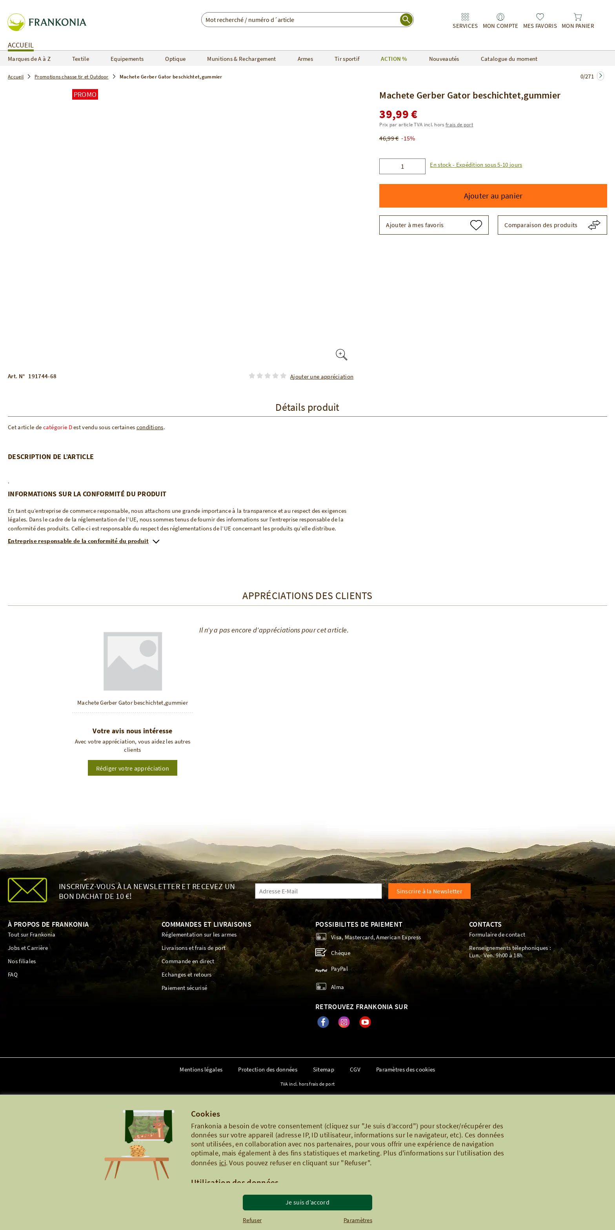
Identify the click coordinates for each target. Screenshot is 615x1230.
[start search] (406, 19)
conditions (150, 427)
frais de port (459, 124)
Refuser (252, 1220)
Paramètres (358, 1220)
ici (222, 1162)
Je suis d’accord (307, 1202)
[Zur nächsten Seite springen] (600, 75)
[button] (474, 164)
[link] (465, 21)
